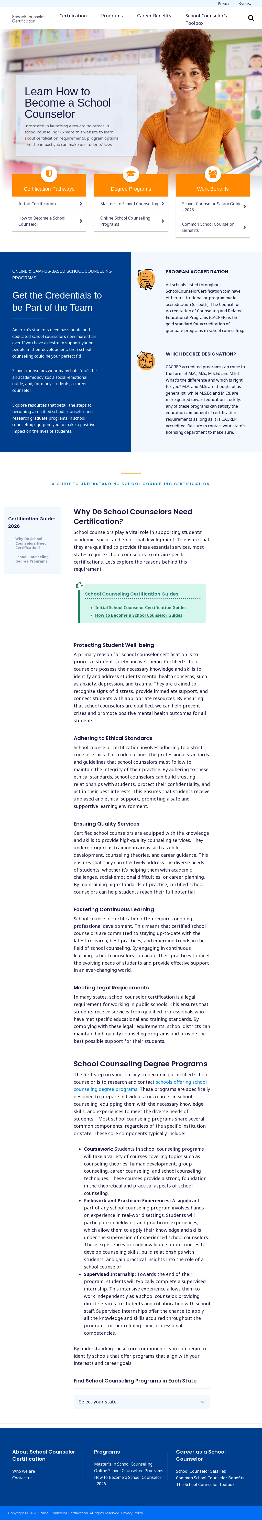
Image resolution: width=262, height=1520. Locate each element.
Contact (245, 3)
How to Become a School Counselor (42, 221)
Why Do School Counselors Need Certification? (31, 543)
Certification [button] (73, 16)
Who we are (23, 1471)
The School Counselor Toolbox (205, 1484)
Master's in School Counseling (123, 1464)
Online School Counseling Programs (125, 221)
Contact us (22, 1478)
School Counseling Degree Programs (32, 559)
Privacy (223, 3)
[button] (211, 19)
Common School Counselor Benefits (208, 227)
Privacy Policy (132, 1513)
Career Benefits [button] (154, 16)
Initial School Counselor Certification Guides (141, 607)
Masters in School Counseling (129, 204)
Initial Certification (37, 204)
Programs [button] (112, 16)
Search (251, 18)
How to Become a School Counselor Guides (138, 615)
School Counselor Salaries (201, 1471)
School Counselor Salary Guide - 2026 (212, 207)
